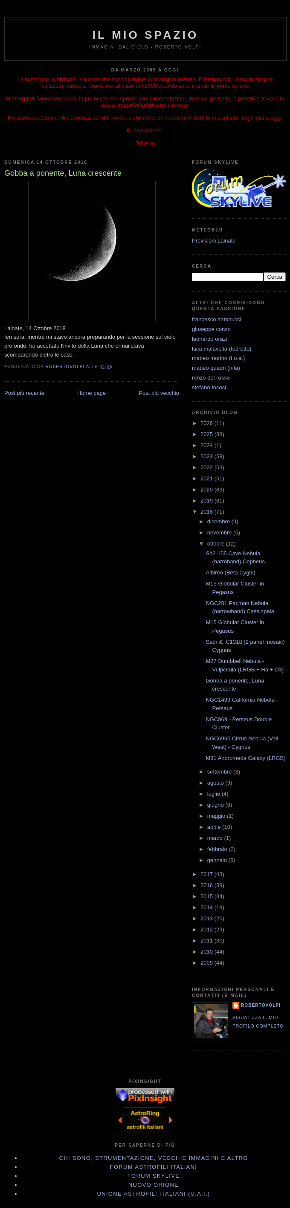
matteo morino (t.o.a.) (218, 358)
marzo (215, 838)
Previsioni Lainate (214, 240)
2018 (207, 511)
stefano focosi (209, 387)
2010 (207, 951)
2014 (207, 907)
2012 (207, 929)
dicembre (219, 521)
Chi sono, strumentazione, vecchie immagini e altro (153, 1158)
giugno (216, 805)
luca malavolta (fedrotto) (221, 349)
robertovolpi (261, 1005)
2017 (207, 874)
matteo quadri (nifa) (216, 368)
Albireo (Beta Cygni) (230, 572)
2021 (207, 478)
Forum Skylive (154, 1176)
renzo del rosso (211, 377)
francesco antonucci (216, 319)
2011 (207, 940)
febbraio (218, 849)
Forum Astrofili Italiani (153, 1167)
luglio (214, 794)
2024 (207, 445)
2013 (207, 918)
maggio (217, 816)
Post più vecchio (159, 393)
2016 (207, 885)
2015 (207, 896)
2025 (207, 434)
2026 (207, 423)
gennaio (218, 860)
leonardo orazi (209, 339)
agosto (216, 783)
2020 (207, 489)
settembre (220, 771)
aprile (214, 827)
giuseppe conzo (211, 329)
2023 (207, 456)
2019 (207, 500)
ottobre (216, 543)
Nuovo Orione (153, 1185)
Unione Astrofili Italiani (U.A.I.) (153, 1194)
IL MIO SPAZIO (146, 35)
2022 (207, 467)
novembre (220, 532)
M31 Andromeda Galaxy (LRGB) (245, 758)
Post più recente (24, 393)
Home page (91, 393)
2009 (207, 963)
